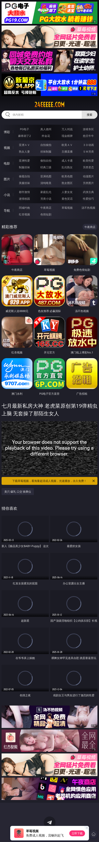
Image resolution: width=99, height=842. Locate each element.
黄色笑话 (67, 198)
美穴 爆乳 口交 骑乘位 (17, 491)
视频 (7, 148)
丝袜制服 (45, 151)
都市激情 (24, 192)
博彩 (7, 132)
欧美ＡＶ (67, 145)
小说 (7, 195)
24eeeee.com (49, 105)
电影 (7, 163)
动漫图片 (88, 176)
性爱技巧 (88, 198)
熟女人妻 (24, 151)
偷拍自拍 (45, 160)
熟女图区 (67, 183)
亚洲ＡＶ (24, 145)
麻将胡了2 (24, 136)
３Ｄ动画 (88, 145)
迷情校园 (24, 198)
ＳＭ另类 (88, 151)
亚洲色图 (45, 176)
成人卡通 (67, 160)
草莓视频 (67, 208)
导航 (7, 210)
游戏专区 (88, 129)
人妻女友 (67, 192)
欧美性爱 (88, 160)
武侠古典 (88, 192)
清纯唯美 (45, 183)
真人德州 (45, 129)
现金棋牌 (67, 136)
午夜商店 (45, 208)
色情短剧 (45, 214)
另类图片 (88, 183)
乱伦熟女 (67, 167)
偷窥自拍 (24, 176)
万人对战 (67, 129)
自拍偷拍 (45, 145)
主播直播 (67, 151)
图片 (7, 179)
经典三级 (45, 167)
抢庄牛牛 (88, 136)
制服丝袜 (24, 167)
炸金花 (46, 136)
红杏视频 (24, 214)
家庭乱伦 (45, 192)
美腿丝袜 (24, 183)
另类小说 (45, 198)
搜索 (89, 114)
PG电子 (24, 129)
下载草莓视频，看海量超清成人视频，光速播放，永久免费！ (53, 481)
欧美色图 (67, 176)
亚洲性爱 (24, 160)
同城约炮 (24, 208)
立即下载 (77, 833)
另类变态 (88, 167)
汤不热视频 (88, 208)
